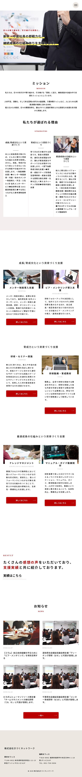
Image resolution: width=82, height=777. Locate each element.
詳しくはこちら (22, 322)
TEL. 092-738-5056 (47, 763)
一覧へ (40, 715)
